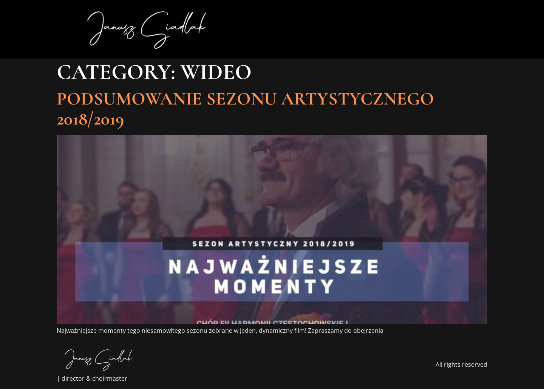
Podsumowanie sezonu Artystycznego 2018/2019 (245, 109)
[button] (464, 29)
